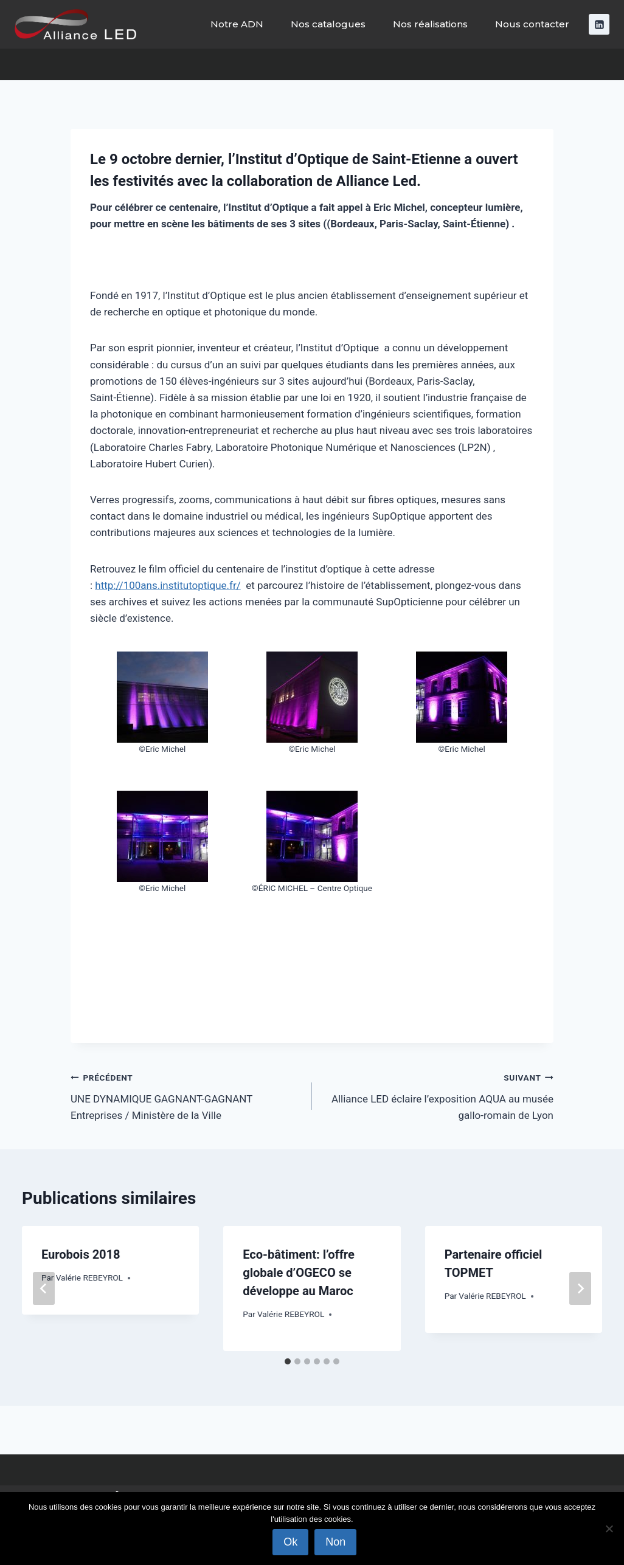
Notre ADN (236, 24)
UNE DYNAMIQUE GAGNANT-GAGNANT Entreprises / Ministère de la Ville (186, 1095)
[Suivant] (580, 1288)
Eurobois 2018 (80, 1254)
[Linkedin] (599, 24)
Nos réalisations (430, 24)
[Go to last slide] (44, 1288)
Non (336, 1542)
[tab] (288, 1361)
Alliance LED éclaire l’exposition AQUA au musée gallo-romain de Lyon (437, 1095)
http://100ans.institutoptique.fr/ (167, 585)
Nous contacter (532, 24)
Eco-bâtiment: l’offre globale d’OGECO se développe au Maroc (298, 1272)
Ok (291, 1542)
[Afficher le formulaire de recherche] (603, 64)
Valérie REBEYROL (89, 1277)
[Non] (609, 1528)
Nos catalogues (328, 24)
